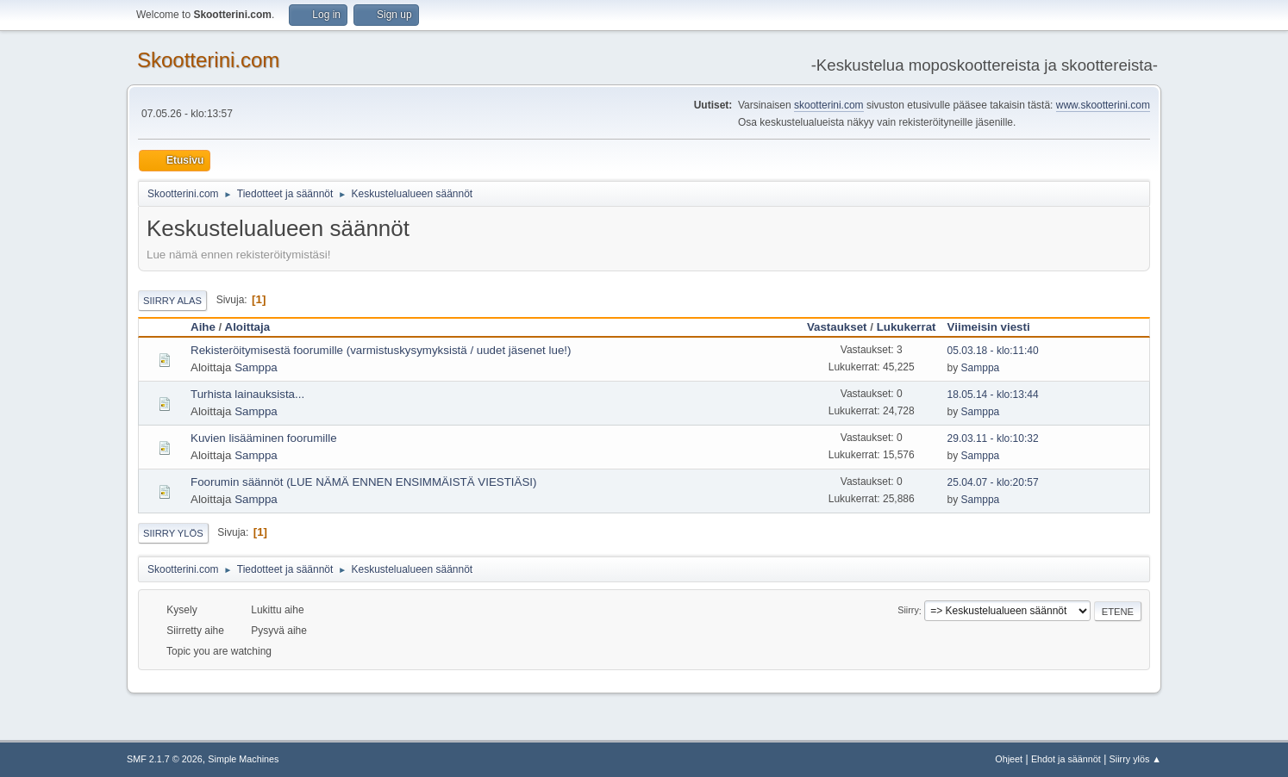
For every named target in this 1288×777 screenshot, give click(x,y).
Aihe (203, 326)
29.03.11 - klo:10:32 (993, 438)
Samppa (256, 367)
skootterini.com (829, 105)
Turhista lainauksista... (247, 394)
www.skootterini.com (1103, 105)
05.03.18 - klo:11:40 (993, 351)
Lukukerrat (906, 326)
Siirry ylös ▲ (1135, 759)
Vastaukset (837, 326)
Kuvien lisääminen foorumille (264, 438)
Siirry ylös (173, 533)
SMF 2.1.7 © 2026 (165, 759)
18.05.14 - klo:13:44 (993, 394)
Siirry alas (172, 300)
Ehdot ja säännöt (1066, 759)
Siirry (908, 611)
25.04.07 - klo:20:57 (993, 482)
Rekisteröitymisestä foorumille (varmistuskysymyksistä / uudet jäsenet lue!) (381, 350)
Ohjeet (1008, 759)
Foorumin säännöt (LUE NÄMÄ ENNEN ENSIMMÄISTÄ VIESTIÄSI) (363, 482)
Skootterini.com (208, 59)
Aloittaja (248, 326)
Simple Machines (243, 759)
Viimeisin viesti (996, 326)
